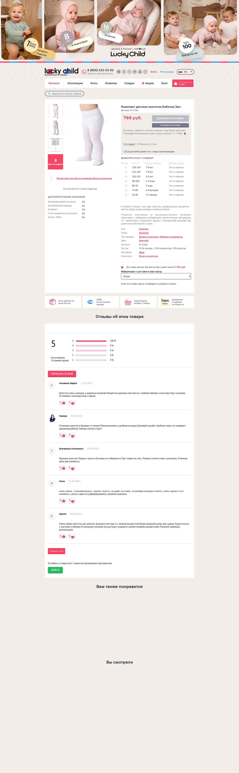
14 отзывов (129, 144)
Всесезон (144, 232)
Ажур (141, 252)
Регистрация (167, 71)
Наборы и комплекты (171, 236)
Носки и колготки (148, 236)
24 (126, 190)
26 (126, 185)
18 (126, 194)
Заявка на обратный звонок (100, 73)
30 (126, 176)
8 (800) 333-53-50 (100, 70)
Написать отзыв (62, 373)
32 (126, 167)
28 (126, 181)
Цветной (143, 240)
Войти (153, 71)
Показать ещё (56, 551)
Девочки (143, 229)
